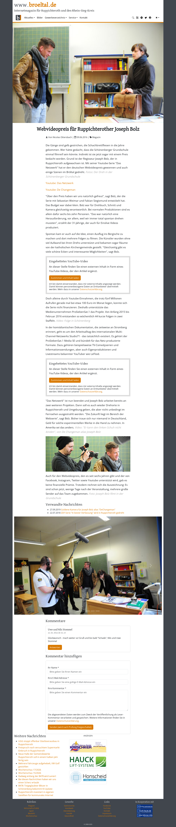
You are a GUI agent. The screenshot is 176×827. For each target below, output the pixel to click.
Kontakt (83, 17)
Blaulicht (31, 813)
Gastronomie (69, 805)
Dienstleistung (69, 811)
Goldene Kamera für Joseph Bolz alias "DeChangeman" (88, 509)
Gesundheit (69, 816)
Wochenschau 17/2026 (29, 769)
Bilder (40, 17)
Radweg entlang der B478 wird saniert (37, 776)
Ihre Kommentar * (57, 688)
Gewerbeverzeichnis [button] (55, 17)
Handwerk (69, 808)
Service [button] (72, 17)
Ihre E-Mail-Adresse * (58, 678)
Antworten (55, 647)
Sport (31, 811)
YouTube (106, 808)
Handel (69, 813)
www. (35, 5)
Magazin (31, 805)
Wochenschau (31, 816)
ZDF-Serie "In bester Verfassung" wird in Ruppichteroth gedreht (92, 512)
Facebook (107, 805)
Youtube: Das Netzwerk (59, 183)
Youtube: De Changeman (60, 189)
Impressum (106, 813)
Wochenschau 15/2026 (29, 772)
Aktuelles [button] (28, 17)
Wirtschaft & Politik (31, 808)
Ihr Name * (53, 667)
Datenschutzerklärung (91, 289)
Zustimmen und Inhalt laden (65, 277)
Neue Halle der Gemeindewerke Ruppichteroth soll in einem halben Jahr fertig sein (38, 757)
